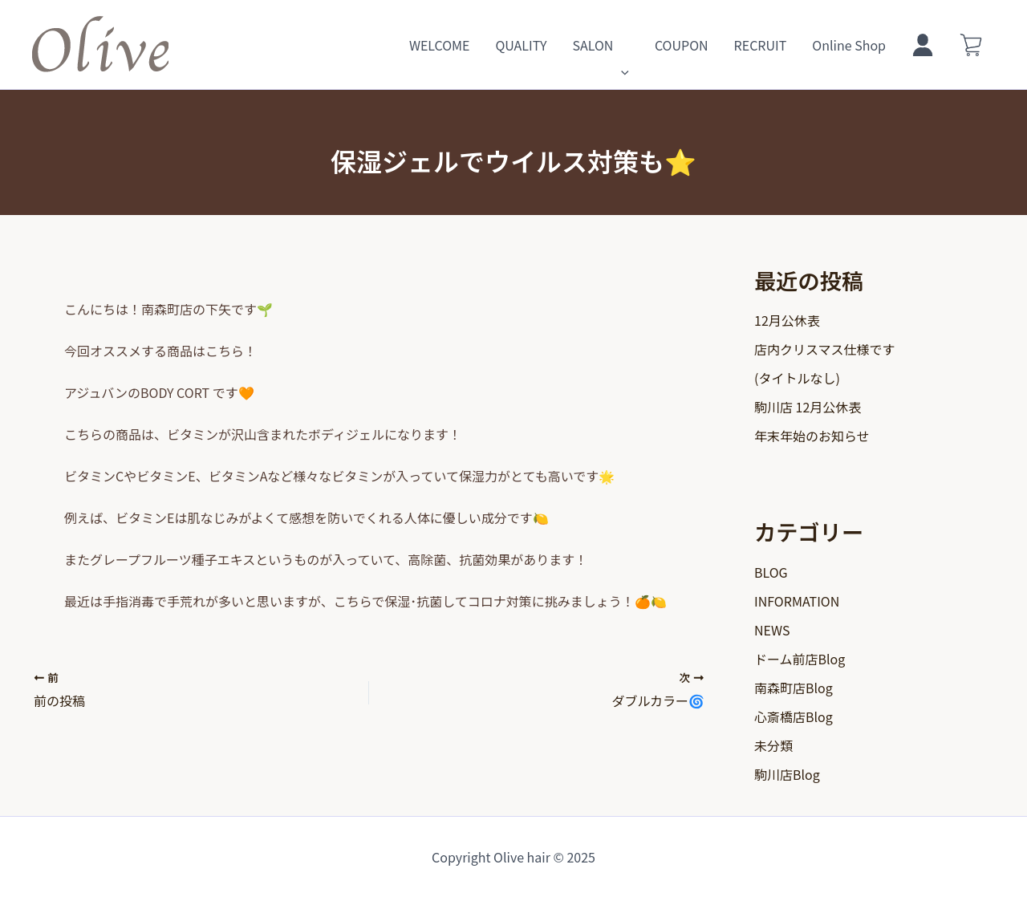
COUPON (681, 45)
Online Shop (849, 45)
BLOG (771, 572)
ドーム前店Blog (799, 658)
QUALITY (520, 45)
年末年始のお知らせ (812, 435)
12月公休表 (787, 320)
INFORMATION (796, 601)
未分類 (773, 745)
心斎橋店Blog (793, 716)
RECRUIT (760, 45)
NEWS (772, 629)
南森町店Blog (793, 687)
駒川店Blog (787, 774)
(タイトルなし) (797, 378)
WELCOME (439, 45)
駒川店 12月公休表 (807, 406)
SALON (600, 45)
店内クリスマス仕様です (824, 349)
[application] (621, 45)
